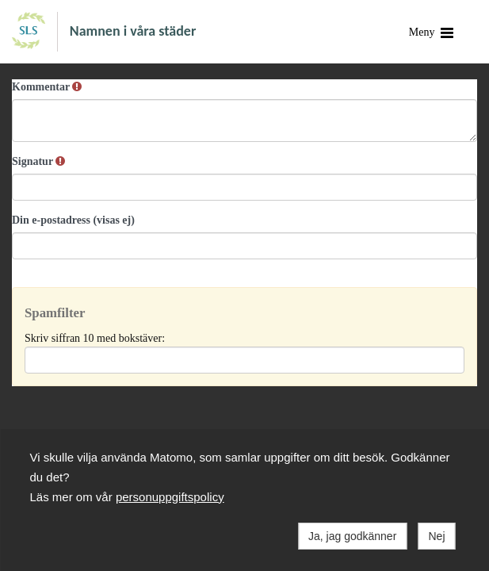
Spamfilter (55, 312)
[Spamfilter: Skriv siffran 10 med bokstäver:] (244, 360)
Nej (436, 536)
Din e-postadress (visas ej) (73, 220)
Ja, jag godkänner (352, 536)
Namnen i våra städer (133, 30)
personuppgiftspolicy (170, 497)
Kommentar (47, 87)
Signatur (38, 161)
